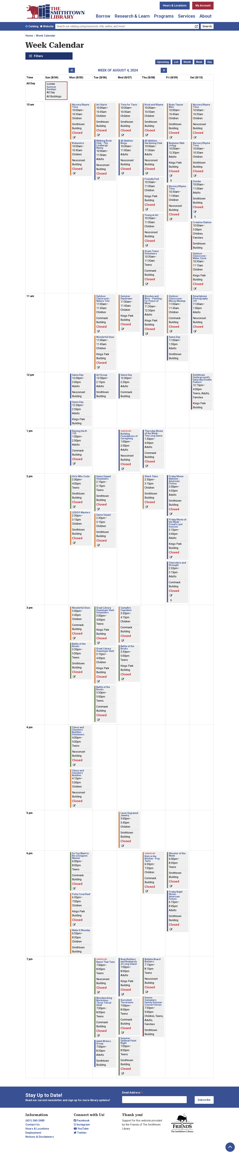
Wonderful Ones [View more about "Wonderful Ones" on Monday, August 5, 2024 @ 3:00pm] (81, 608)
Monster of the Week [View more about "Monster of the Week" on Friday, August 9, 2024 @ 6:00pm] (177, 854)
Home (29, 35)
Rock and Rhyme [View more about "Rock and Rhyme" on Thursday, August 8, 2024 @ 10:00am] (154, 104)
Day (209, 62)
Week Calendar (45, 35)
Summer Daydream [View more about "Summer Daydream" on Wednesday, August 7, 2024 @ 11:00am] (126, 297)
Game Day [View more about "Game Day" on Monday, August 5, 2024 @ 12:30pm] (77, 402)
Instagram (82, 1124)
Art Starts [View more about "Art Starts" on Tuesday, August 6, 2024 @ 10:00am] (101, 104)
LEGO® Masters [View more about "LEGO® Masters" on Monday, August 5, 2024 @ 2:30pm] (81, 512)
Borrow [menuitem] (103, 16)
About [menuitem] (206, 16)
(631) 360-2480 (34, 1120)
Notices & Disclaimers (39, 1136)
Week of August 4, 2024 (118, 70)
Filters (39, 56)
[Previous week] (72, 70)
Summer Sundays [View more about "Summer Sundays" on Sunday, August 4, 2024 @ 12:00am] (51, 88)
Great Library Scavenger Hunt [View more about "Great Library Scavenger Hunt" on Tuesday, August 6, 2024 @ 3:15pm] (105, 649)
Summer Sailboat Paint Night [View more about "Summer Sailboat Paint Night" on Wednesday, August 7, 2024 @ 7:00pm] (128, 1040)
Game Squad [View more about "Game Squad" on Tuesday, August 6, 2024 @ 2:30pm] (103, 515)
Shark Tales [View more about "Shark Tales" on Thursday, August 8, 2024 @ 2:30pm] (151, 476)
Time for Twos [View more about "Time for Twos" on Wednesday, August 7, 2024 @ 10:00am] (129, 104)
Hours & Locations (175, 5)
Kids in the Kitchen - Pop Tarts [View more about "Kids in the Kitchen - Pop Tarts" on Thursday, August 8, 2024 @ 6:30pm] (152, 858)
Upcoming (163, 62)
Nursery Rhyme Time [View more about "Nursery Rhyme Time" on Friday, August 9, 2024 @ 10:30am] (177, 187)
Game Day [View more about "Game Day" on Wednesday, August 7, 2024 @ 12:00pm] (126, 375)
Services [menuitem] (186, 16)
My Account (203, 5)
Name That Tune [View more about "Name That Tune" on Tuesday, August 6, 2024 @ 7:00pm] (105, 962)
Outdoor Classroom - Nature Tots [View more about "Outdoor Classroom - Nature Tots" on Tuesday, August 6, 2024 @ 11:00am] (103, 298)
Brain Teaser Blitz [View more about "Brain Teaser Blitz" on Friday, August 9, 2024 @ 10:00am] (176, 105)
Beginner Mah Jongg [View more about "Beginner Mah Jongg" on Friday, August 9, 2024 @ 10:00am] (176, 144)
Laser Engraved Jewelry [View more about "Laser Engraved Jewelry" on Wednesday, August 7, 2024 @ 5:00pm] (129, 814)
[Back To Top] (230, 1147)
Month (187, 62)
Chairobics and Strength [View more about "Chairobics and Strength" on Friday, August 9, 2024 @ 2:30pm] (177, 564)
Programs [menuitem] (164, 16)
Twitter (80, 1132)
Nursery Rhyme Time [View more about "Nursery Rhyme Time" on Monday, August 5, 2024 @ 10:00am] (80, 105)
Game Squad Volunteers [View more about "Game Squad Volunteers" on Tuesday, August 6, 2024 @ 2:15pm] (103, 477)
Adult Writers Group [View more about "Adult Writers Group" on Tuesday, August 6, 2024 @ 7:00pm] (103, 1042)
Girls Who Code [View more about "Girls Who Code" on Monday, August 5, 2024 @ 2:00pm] (80, 476)
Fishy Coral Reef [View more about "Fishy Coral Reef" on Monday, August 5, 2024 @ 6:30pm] (81, 894)
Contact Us (32, 1124)
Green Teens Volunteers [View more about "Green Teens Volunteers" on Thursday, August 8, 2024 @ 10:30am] (152, 252)
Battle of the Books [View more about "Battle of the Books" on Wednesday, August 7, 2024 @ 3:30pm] (127, 647)
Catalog (33, 26)
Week (199, 62)
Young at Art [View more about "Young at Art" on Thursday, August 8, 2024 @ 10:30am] (151, 215)
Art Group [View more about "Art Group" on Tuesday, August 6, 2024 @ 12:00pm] (101, 375)
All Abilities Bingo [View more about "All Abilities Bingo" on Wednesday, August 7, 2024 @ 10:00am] (127, 142)
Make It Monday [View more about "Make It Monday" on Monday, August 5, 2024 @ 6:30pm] (81, 930)
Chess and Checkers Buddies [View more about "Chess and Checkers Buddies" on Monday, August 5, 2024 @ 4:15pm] (78, 772)
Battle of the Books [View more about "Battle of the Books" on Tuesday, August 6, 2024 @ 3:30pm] (103, 688)
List (176, 62)
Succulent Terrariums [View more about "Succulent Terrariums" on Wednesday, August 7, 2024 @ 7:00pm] (127, 1001)
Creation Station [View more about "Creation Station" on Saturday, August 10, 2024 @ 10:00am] (202, 222)
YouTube (81, 1128)
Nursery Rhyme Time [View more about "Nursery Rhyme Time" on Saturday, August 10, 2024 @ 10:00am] (201, 105)
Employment (33, 1132)
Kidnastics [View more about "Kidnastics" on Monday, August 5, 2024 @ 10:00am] (78, 143)
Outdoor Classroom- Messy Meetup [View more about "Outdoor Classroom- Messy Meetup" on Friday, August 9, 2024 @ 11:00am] (177, 298)
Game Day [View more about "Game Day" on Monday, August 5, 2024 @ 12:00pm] (77, 375)
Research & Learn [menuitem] (132, 16)
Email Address (132, 1093)
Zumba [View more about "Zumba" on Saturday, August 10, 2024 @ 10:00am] (197, 181)
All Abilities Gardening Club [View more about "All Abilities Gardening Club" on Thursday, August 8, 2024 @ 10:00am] (153, 142)
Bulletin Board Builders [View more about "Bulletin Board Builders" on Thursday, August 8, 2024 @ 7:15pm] (153, 960)
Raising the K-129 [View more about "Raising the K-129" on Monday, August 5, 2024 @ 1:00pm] (79, 432)
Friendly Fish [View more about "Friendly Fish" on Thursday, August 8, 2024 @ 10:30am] (152, 179)
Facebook (81, 1120)
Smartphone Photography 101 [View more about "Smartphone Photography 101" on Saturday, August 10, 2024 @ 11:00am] (200, 298)
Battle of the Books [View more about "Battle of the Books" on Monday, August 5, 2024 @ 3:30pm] (79, 645)
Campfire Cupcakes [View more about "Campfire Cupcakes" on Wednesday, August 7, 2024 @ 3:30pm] (126, 609)
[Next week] (164, 70)
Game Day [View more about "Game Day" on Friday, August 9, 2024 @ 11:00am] (174, 337)
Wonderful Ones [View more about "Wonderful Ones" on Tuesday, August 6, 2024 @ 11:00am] (105, 337)
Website (48, 26)
